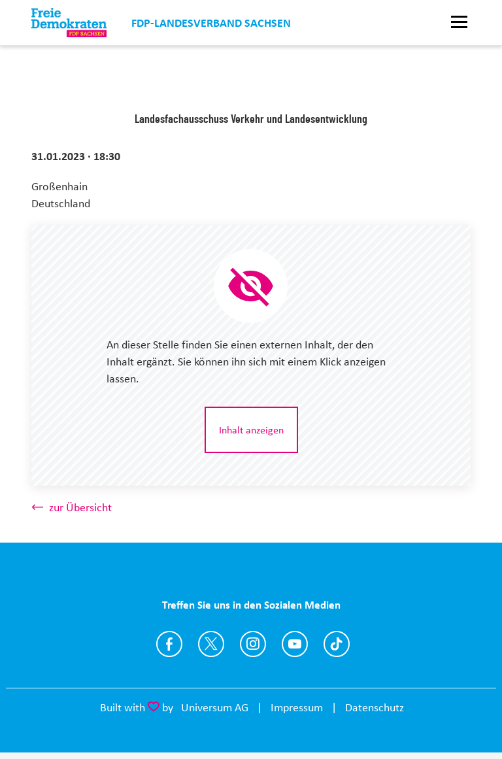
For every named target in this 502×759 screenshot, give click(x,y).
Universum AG (214, 707)
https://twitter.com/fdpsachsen (211, 644)
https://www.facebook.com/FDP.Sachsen (169, 644)
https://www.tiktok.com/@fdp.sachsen (337, 644)
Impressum (297, 707)
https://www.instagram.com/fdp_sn (253, 644)
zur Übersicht (80, 507)
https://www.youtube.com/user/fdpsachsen (295, 644)
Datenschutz (374, 707)
